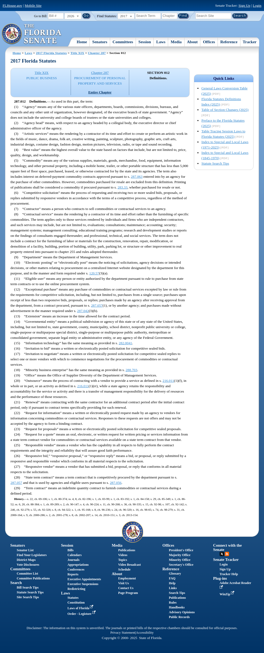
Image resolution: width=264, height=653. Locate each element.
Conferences (75, 569)
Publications (126, 550)
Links (173, 588)
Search (16, 583)
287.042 (83, 311)
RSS (227, 554)
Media (176, 42)
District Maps (26, 560)
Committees (123, 42)
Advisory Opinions (182, 612)
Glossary (175, 573)
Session (144, 42)
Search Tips (177, 593)
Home (82, 42)
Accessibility (145, 632)
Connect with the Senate (227, 547)
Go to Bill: (40, 16)
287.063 (136, 177)
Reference (228, 42)
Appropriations (78, 565)
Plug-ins (220, 578)
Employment (127, 578)
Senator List (25, 550)
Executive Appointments (84, 579)
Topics (122, 560)
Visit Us (123, 583)
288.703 (131, 370)
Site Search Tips (28, 597)
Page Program (128, 593)
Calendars (74, 555)
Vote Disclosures (28, 565)
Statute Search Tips (215, 163)
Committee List (27, 573)
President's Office (181, 550)
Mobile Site (33, 5)
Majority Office (179, 555)
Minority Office (179, 560)
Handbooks (177, 607)
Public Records (179, 617)
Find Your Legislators (31, 555)
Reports (72, 574)
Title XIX (77, 53)
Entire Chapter (100, 92)
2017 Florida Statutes (51, 53)
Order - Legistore (82, 614)
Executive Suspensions (82, 584)
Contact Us (125, 588)
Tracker (249, 42)
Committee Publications (33, 578)
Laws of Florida (80, 608)
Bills (70, 550)
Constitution (76, 602)
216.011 (168, 381)
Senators (99, 42)
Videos (122, 555)
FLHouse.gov (12, 5)
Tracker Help (229, 574)
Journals (73, 560)
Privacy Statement (122, 632)
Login (257, 5)
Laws (160, 42)
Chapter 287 (97, 53)
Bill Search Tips (27, 587)
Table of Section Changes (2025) (224, 110)
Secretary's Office (181, 565)
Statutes (72, 598)
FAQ (172, 578)
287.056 (115, 483)
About (192, 42)
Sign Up (244, 5)
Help (172, 583)
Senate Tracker (226, 559)
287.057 (97, 305)
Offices (209, 42)
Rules (173, 602)
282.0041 (125, 343)
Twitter (222, 554)
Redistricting (76, 589)
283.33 (123, 187)
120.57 (94, 273)
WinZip (228, 594)
